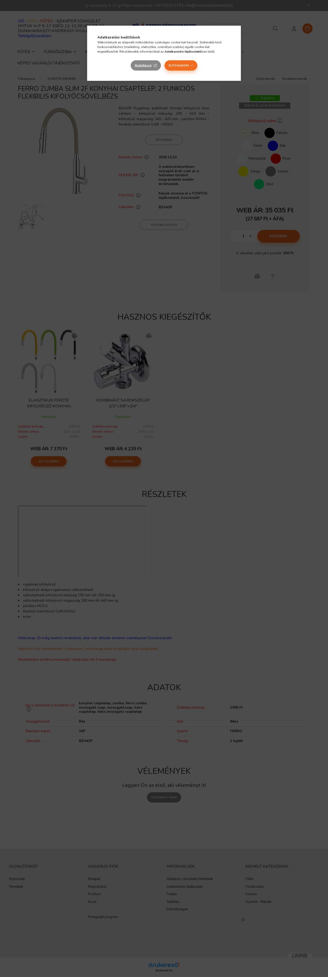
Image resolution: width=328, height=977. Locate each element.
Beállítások (143, 65)
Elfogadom (179, 65)
